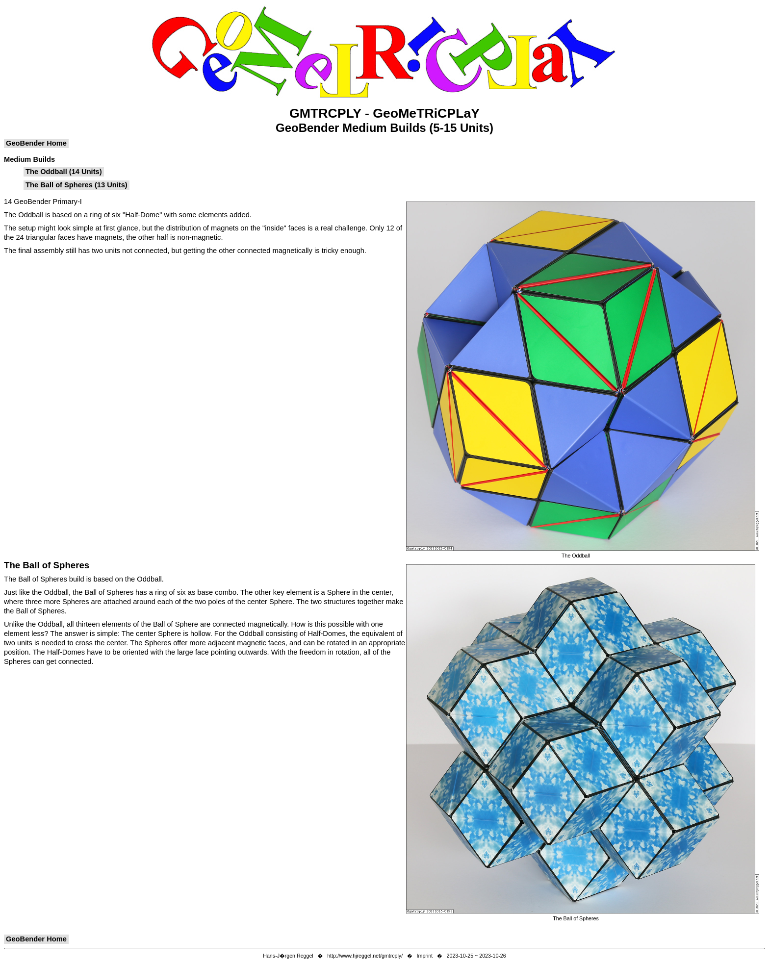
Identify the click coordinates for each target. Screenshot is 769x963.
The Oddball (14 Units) (64, 172)
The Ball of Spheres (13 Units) (76, 185)
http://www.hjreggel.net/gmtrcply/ (365, 956)
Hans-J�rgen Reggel (288, 956)
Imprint (425, 956)
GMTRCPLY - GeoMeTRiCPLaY (384, 113)
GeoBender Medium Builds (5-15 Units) (384, 127)
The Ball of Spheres (46, 565)
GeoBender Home (36, 143)
